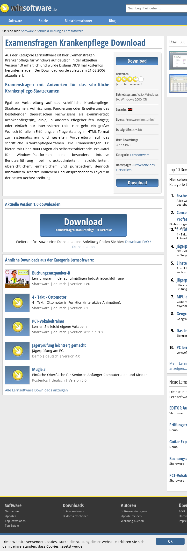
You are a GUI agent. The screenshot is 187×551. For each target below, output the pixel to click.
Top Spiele (12, 526)
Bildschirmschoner (78, 20)
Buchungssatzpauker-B (51, 273)
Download (137, 61)
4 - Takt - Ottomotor (49, 297)
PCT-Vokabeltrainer (48, 321)
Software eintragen (134, 511)
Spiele (43, 20)
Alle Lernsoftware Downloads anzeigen (36, 390)
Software (15, 20)
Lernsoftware (139, 155)
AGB (182, 511)
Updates (10, 516)
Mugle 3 (38, 369)
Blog (112, 20)
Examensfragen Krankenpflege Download (75, 42)
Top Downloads (15, 521)
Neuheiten (12, 511)
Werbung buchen (132, 521)
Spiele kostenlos (74, 511)
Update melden (131, 516)
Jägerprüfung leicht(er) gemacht (59, 345)
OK (170, 541)
